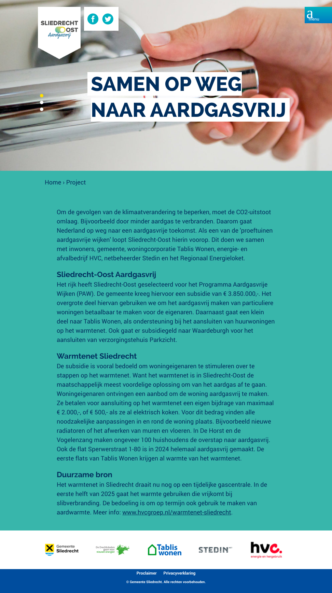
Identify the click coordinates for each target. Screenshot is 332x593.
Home (53, 182)
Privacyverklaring (180, 573)
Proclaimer (147, 573)
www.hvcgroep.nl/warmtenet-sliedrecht (176, 512)
